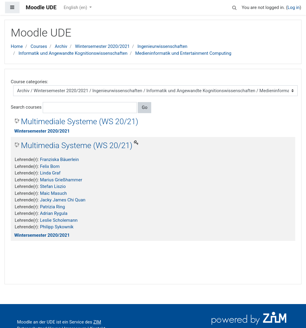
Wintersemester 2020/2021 (102, 46)
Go (144, 107)
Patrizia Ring (52, 206)
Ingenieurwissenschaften (162, 46)
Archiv (61, 46)
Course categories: (29, 81)
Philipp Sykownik (57, 227)
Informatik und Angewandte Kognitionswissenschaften (73, 53)
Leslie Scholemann (59, 220)
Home (17, 46)
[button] (234, 6)
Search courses (26, 107)
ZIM (97, 322)
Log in (293, 7)
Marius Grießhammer (61, 180)
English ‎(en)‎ (76, 7)
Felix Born (50, 166)
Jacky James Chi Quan (62, 200)
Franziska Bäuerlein (59, 159)
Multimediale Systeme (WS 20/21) (79, 121)
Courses (38, 46)
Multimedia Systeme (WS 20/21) (76, 145)
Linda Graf (50, 173)
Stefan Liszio (53, 186)
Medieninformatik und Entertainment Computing (183, 53)
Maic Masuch (53, 193)
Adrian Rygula (54, 213)
